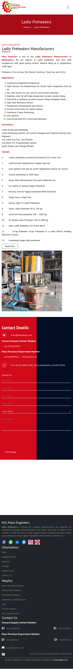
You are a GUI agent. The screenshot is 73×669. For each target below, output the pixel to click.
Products (6, 562)
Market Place (8, 571)
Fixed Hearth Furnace (11, 591)
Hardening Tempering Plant (14, 600)
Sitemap (5, 566)
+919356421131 (62, 640)
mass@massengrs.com (13, 648)
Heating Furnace (9, 609)
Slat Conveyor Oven (10, 614)
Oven (4, 605)
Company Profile (9, 557)
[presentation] (20, 438)
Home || (27, 27)
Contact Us (7, 576)
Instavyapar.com (60, 660)
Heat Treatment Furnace (13, 586)
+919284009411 (10, 640)
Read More (10, 246)
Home (4, 552)
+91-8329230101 (62, 628)
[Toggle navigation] (67, 7)
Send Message (10, 452)
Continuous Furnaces (11, 595)
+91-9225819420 (10, 628)
